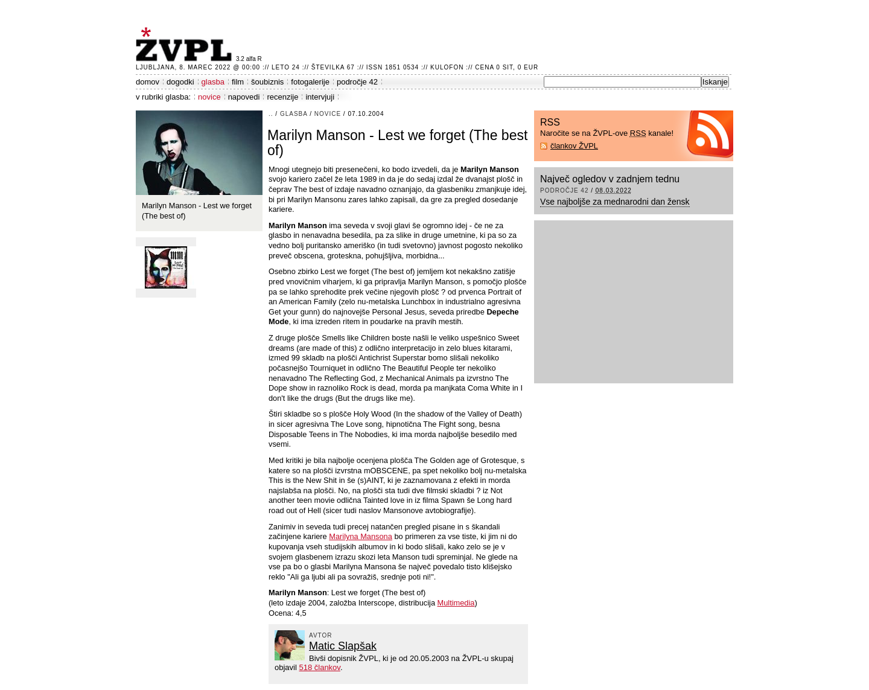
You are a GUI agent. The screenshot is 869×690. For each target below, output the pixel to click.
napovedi (244, 96)
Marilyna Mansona (360, 536)
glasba (213, 81)
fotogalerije (310, 81)
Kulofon (446, 67)
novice (209, 96)
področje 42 (357, 81)
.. (271, 113)
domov (147, 81)
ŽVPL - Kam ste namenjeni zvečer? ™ (186, 44)
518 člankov (319, 667)
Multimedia (456, 602)
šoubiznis (267, 81)
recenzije (282, 96)
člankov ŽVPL (574, 145)
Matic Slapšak (343, 646)
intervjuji (319, 96)
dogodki (180, 81)
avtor (321, 635)
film (238, 81)
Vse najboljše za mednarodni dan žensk (615, 201)
